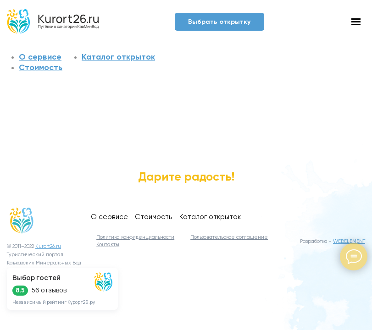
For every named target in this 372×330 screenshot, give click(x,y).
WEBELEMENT (349, 241)
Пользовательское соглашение (229, 237)
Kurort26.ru (48, 246)
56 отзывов (49, 290)
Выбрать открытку (219, 22)
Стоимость (40, 67)
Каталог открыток (118, 57)
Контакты (107, 245)
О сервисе (40, 57)
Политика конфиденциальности (135, 237)
